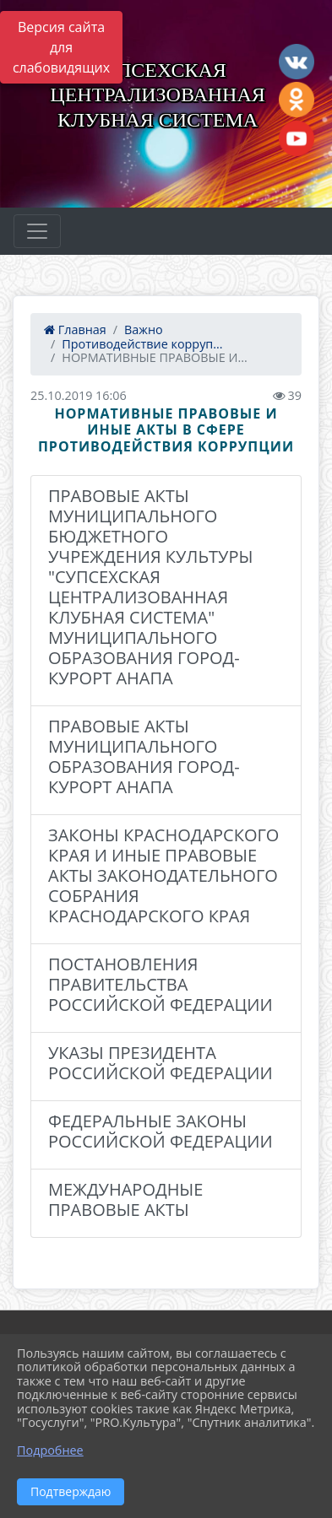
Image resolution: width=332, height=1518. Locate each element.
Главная (75, 329)
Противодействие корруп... (142, 344)
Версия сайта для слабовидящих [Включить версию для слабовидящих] (61, 47)
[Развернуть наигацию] (37, 231)
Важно (143, 329)
